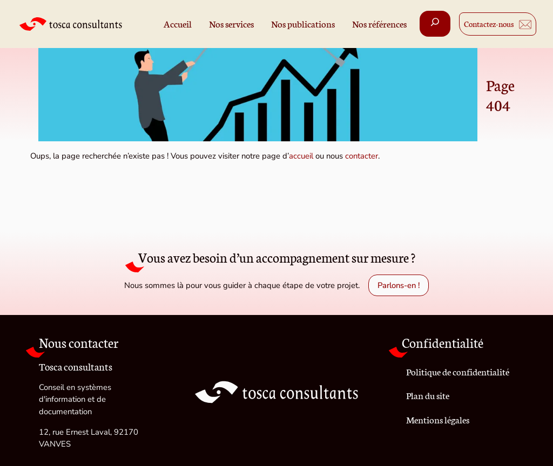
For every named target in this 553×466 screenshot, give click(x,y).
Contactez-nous (489, 23)
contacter (361, 155)
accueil (301, 155)
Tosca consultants (75, 366)
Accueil (178, 23)
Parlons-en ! (398, 285)
